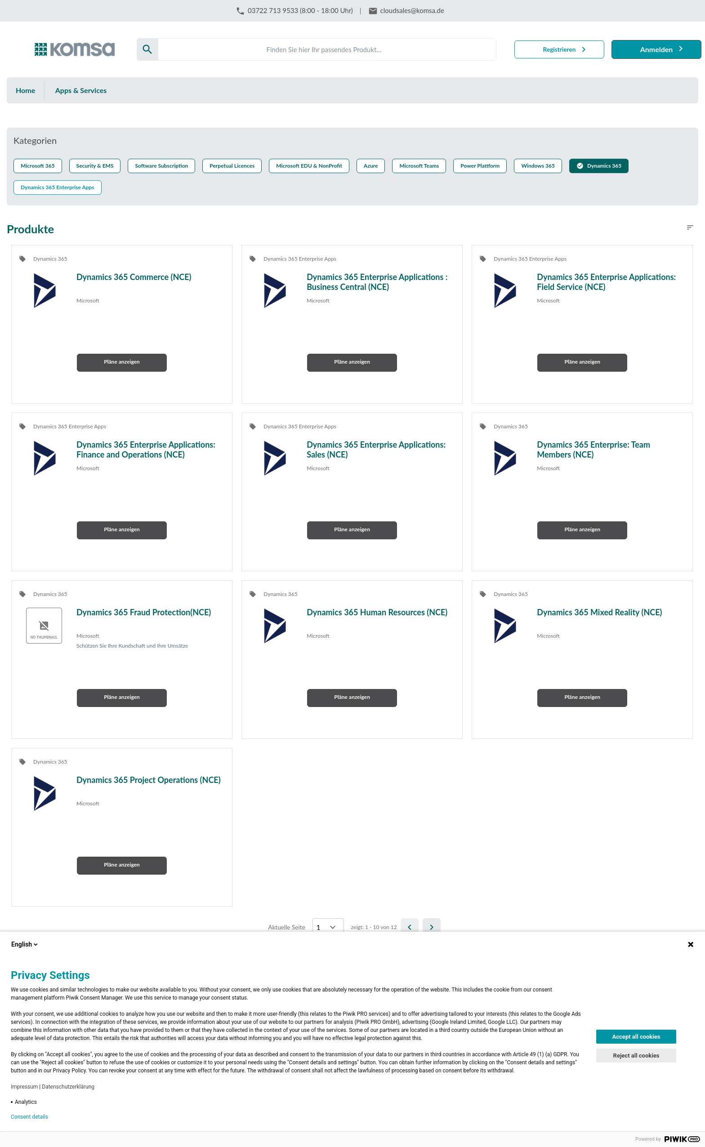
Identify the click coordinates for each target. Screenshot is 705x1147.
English (25, 944)
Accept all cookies (636, 1036)
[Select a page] (328, 927)
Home (25, 90)
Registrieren (559, 49)
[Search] (327, 49)
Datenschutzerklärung (68, 1087)
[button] (599, 166)
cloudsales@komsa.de (412, 10)
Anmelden (656, 49)
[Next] (432, 927)
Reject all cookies (636, 1055)
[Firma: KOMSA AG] (74, 49)
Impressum (24, 1087)
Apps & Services (81, 90)
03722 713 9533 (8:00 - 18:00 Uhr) (300, 10)
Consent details (29, 1117)
